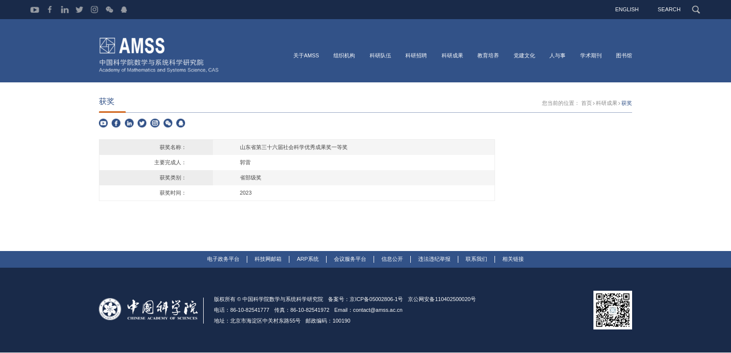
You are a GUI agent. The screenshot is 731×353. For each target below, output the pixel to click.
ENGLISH (627, 9)
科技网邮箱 (268, 260)
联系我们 (476, 260)
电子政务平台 (223, 260)
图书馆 (624, 55)
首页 (586, 104)
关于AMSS (306, 55)
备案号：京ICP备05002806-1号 (365, 300)
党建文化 (524, 55)
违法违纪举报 (434, 260)
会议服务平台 (350, 260)
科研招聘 (416, 55)
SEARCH (670, 9)
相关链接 (513, 260)
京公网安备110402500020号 (442, 300)
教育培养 (488, 55)
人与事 (557, 55)
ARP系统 (307, 260)
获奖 (626, 104)
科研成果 (452, 55)
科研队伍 (380, 55)
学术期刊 (591, 55)
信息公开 (392, 260)
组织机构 (344, 55)
